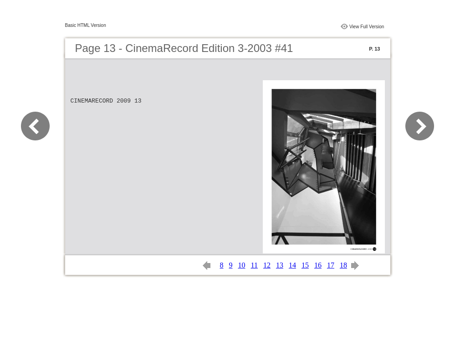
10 (241, 265)
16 (318, 265)
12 (267, 265)
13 (279, 265)
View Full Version (366, 26)
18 (343, 265)
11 (254, 265)
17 (330, 265)
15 (305, 265)
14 (292, 265)
